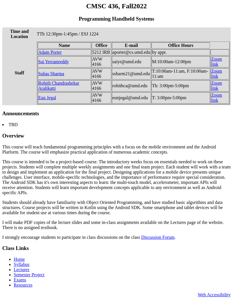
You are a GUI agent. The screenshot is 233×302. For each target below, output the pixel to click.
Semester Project (29, 274)
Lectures (21, 269)
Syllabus (21, 264)
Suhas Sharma (51, 73)
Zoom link (216, 62)
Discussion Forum (158, 237)
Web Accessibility (214, 294)
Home (19, 259)
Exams (20, 279)
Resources (23, 285)
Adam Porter (50, 52)
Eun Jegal (47, 97)
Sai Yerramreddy (53, 61)
